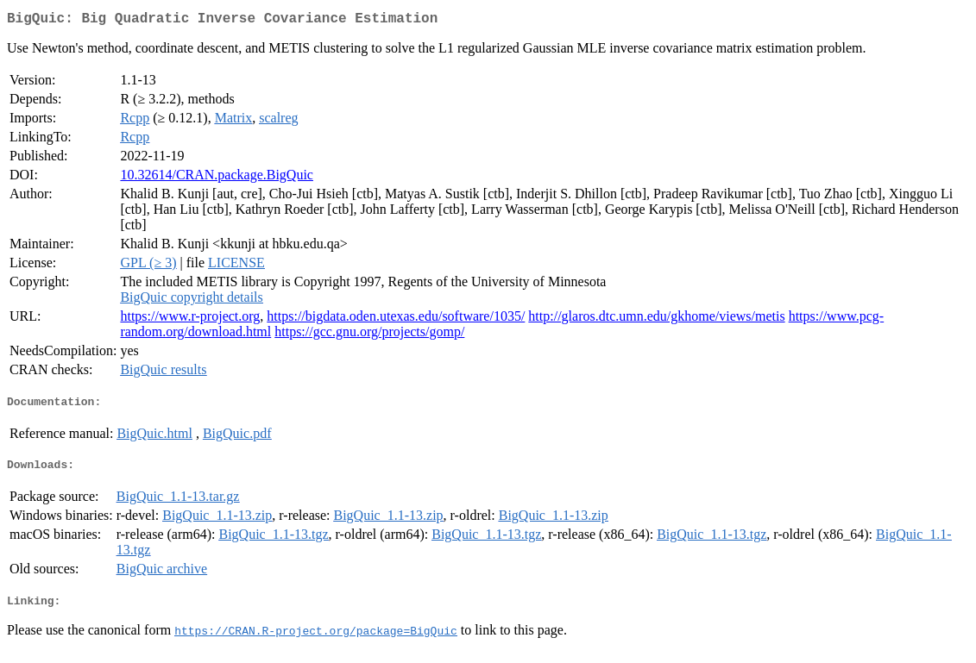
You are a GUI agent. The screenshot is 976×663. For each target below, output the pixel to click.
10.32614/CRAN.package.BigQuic (216, 178)
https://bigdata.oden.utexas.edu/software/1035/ (396, 319)
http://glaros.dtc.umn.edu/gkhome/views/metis (656, 319)
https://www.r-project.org (190, 319)
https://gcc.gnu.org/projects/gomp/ (369, 335)
